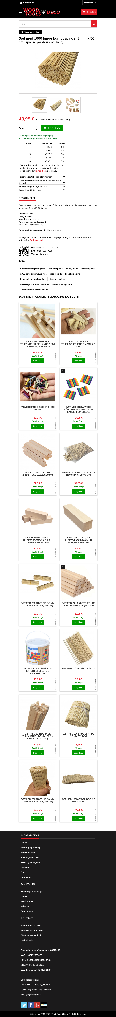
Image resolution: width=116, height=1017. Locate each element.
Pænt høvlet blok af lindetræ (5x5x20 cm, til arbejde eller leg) (78, 540)
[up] (36, 126)
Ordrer (24, 896)
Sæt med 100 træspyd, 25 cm (78, 668)
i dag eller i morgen (42, 176)
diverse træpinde (57, 279)
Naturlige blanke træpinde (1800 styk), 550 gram (78, 473)
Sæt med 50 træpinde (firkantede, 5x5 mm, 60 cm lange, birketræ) (37, 736)
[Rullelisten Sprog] (90, 2)
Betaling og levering (30, 847)
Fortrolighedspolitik (30, 857)
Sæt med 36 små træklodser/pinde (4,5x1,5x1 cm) (78, 344)
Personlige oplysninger (32, 891)
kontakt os (28, 2)
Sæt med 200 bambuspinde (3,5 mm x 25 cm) (78, 735)
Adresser (25, 906)
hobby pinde (72, 268)
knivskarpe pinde (73, 274)
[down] (36, 129)
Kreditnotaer (27, 901)
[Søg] (58, 24)
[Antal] (30, 128)
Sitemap (25, 867)
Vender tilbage (28, 852)
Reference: (36, 247)
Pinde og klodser (37, 240)
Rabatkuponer (28, 911)
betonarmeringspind (62, 284)
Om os (24, 842)
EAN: (33, 251)
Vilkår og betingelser (31, 862)
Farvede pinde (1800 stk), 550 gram (38, 408)
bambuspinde (88, 268)
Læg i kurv (52, 128)
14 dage (42, 190)
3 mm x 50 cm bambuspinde (34, 289)
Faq (22, 872)
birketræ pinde (56, 268)
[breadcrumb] (30, 32)
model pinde (56, 274)
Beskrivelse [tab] (27, 198)
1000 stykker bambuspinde (33, 274)
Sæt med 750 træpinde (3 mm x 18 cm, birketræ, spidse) (38, 604)
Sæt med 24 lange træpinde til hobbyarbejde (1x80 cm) (78, 604)
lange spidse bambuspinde (33, 279)
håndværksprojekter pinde (32, 268)
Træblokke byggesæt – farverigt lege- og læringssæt (37, 671)
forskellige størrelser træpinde (34, 284)
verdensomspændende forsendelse (42, 181)
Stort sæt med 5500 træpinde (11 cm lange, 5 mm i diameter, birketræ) (37, 344)
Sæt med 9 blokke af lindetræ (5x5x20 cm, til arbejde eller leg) (37, 540)
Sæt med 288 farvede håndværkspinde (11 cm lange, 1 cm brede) (78, 409)
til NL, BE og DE (42, 186)
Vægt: (34, 254)
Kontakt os (26, 877)
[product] (37, 321)
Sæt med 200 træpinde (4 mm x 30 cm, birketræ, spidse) (38, 800)
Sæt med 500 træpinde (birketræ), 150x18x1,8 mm (37, 473)
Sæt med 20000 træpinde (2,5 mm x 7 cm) (78, 800)
